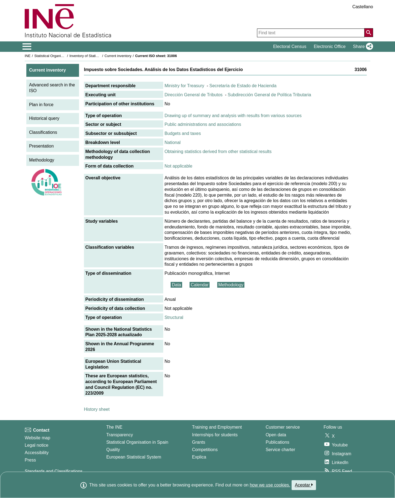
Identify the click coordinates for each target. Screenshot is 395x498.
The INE (114, 427)
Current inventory (118, 56)
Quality (113, 449)
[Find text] (311, 33)
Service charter (280, 449)
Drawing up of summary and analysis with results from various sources (233, 115)
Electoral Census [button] (289, 46)
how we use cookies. (270, 485)
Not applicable (178, 166)
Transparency (119, 434)
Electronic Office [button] (330, 46)
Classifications (43, 132)
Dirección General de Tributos (194, 94)
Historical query (44, 118)
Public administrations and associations (203, 124)
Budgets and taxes (183, 133)
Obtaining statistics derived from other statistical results (218, 151)
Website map (37, 437)
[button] (362, 47)
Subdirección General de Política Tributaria (269, 94)
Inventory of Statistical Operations (95, 56)
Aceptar (304, 484)
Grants (198, 442)
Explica (199, 457)
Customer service (283, 427)
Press (30, 460)
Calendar (199, 284)
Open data (276, 434)
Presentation (41, 146)
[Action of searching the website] (368, 32)
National (173, 142)
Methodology (41, 160)
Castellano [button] (362, 6)
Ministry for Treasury (184, 85)
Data (176, 284)
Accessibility (37, 452)
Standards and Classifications (54, 471)
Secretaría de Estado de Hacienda (242, 85)
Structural (174, 317)
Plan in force (41, 104)
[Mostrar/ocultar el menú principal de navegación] (27, 47)
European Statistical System (133, 457)
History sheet (96, 409)
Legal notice (36, 445)
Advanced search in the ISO (52, 88)
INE (27, 56)
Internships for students (215, 434)
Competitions (205, 449)
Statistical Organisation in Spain (59, 56)
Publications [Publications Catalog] (277, 442)
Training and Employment (217, 427)
